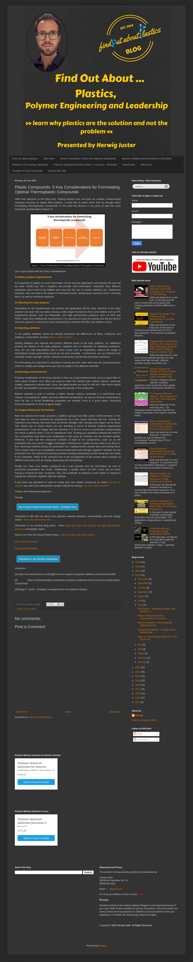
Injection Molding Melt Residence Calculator (146, 158)
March (141, 653)
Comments (140, 739)
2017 (138, 689)
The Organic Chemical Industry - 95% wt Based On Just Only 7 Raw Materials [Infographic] (163, 397)
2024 (138, 571)
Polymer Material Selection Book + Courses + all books (85, 164)
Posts (138, 734)
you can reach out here (96, 485)
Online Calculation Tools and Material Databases (88, 158)
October (142, 587)
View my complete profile (144, 720)
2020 (138, 676)
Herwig (139, 715)
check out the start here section (78, 534)
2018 (138, 685)
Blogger (102, 945)
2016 (138, 693)
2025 (138, 566)
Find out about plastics (25, 158)
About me (146, 164)
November (143, 583)
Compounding (29, 609)
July (140, 600)
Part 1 (53, 337)
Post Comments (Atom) (40, 717)
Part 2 (61, 337)
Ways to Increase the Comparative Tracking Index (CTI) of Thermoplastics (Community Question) (163, 425)
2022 (138, 667)
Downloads (128, 164)
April (140, 649)
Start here (49, 158)
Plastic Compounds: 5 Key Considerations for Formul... (152, 617)
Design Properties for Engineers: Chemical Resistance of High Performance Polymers (161, 477)
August (141, 596)
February (142, 658)
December (143, 579)
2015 (138, 698)
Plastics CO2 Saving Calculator (30, 164)
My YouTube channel (26, 541)
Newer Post (21, 712)
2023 (138, 575)
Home (68, 712)
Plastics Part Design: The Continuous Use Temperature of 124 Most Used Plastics (162, 318)
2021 (138, 672)
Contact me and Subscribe (27, 170)
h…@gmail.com (114, 889)
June (140, 605)
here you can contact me (37, 519)
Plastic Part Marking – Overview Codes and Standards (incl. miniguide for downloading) (162, 290)
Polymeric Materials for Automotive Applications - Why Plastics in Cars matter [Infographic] (163, 505)
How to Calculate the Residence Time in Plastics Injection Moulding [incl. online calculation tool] (163, 373)
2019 (138, 680)
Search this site (57, 170)
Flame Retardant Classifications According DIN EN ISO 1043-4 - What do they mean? (163, 453)
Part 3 (69, 337)
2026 (138, 562)
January (142, 662)
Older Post (114, 712)
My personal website (26, 548)
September (143, 592)
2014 (138, 702)
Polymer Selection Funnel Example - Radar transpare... (155, 624)
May (140, 644)
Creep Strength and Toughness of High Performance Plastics (160, 531)
